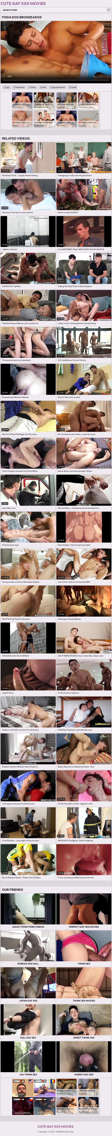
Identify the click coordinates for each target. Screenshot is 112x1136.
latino (33, 87)
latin (44, 87)
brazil (73, 87)
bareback (20, 87)
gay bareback (58, 87)
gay (8, 87)
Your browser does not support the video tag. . (56, 52)
